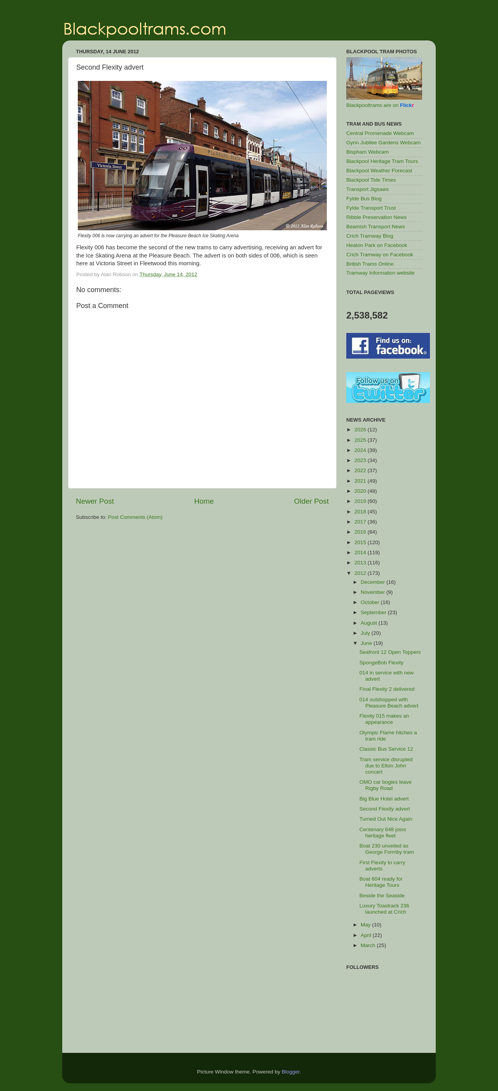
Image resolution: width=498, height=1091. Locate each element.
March (369, 945)
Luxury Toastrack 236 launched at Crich (384, 909)
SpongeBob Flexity (381, 662)
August (370, 623)
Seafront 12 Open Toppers (390, 652)
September (374, 612)
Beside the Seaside (382, 895)
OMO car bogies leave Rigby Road (385, 785)
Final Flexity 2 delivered (387, 689)
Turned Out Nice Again (385, 819)
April (367, 935)
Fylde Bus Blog (364, 198)
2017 (361, 522)
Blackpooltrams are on (380, 105)
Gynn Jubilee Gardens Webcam (383, 142)
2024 (361, 450)
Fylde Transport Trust (371, 208)
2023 (361, 460)
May (366, 925)
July (366, 633)
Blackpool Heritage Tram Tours (382, 161)
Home (204, 501)
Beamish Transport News (375, 226)
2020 (361, 491)
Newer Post (95, 501)
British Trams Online (370, 264)
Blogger (291, 1072)
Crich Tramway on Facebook (379, 254)
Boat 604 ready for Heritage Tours (381, 882)
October (371, 602)
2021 (361, 481)
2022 (361, 470)
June (367, 643)
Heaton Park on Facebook (376, 245)
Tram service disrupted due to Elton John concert (386, 766)
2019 (361, 501)
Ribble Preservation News (376, 217)
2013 (361, 563)
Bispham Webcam (367, 152)
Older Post (311, 501)
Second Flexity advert (384, 809)
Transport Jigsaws (367, 189)
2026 (361, 430)
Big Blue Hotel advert (384, 799)
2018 (361, 512)
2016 (361, 532)
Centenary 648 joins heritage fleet (382, 833)
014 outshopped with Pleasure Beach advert (389, 703)
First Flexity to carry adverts (382, 866)
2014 (361, 552)
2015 (361, 542)
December (373, 582)
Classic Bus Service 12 (386, 749)
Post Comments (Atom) (135, 517)
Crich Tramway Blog (369, 236)
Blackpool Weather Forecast (379, 170)
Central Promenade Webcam (380, 133)
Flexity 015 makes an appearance (384, 719)
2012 (361, 573)
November (373, 592)
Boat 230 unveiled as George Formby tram (386, 849)
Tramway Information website (380, 273)
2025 (361, 440)
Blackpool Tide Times (371, 180)
